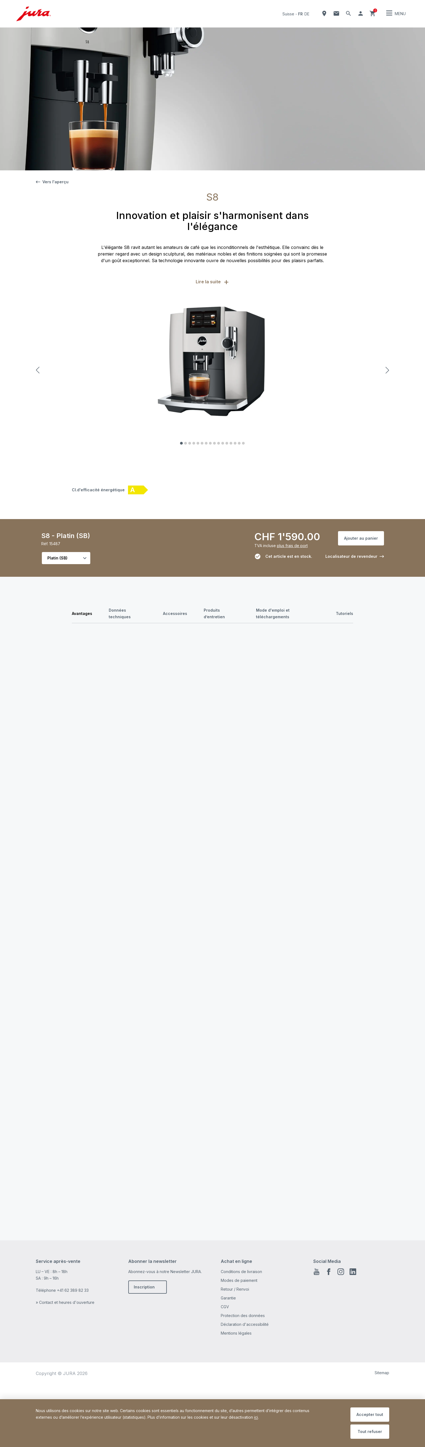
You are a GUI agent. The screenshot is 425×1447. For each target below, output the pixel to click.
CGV (225, 1387)
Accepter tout (369, 1414)
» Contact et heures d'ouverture (65, 1383)
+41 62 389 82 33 (73, 1370)
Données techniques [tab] (120, 613)
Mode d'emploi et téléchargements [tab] (273, 613)
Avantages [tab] (82, 613)
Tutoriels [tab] (344, 613)
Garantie (228, 1378)
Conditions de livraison (241, 1352)
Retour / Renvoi (235, 1369)
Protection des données (243, 1396)
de (306, 14)
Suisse (288, 14)
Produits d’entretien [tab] (214, 613)
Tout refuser (370, 1431)
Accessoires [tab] (175, 613)
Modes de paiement (239, 1361)
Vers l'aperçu (52, 181)
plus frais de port (292, 545)
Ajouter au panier (361, 538)
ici (256, 1417)
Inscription (144, 1367)
